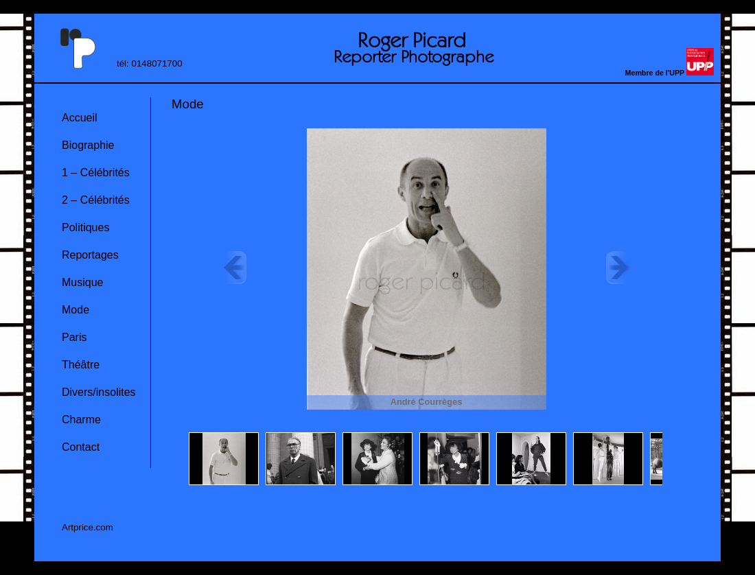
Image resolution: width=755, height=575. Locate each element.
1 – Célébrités (96, 172)
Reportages (90, 255)
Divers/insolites (99, 392)
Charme (81, 419)
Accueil (79, 118)
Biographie (88, 145)
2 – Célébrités (96, 200)
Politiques (85, 227)
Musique (82, 282)
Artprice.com (87, 527)
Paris (74, 337)
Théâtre (81, 365)
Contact (81, 447)
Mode (75, 310)
